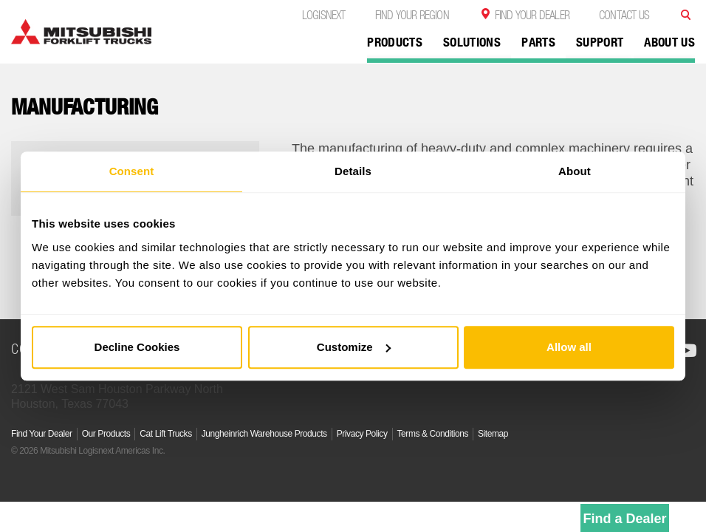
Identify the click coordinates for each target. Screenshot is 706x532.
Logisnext (324, 14)
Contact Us (624, 14)
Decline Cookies (137, 347)
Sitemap (493, 434)
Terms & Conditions (432, 434)
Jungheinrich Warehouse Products (264, 434)
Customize (354, 347)
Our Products (106, 434)
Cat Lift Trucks (165, 434)
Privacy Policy (362, 434)
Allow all (569, 347)
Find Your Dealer (532, 14)
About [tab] (574, 171)
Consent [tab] (131, 171)
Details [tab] (353, 171)
